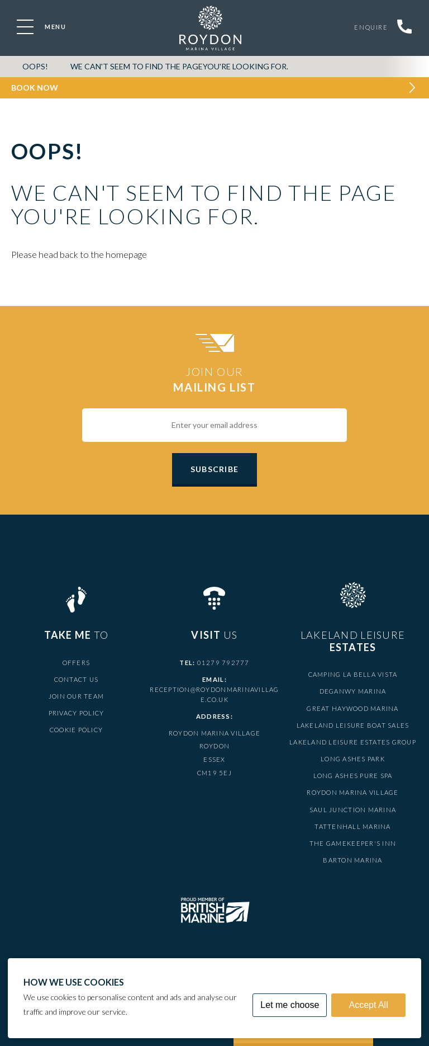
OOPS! (35, 66)
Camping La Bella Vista (353, 674)
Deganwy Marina (353, 691)
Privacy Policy (76, 713)
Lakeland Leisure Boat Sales (353, 725)
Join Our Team (76, 696)
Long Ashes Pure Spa (353, 775)
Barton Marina (352, 860)
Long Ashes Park (353, 758)
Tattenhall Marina (352, 826)
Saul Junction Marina (352, 809)
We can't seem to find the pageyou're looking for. (179, 66)
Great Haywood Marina (352, 708)
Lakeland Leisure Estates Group (352, 742)
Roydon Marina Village (352, 792)
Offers (76, 662)
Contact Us (76, 679)
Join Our (214, 380)
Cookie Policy (76, 729)
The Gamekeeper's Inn (352, 843)
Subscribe (214, 469)
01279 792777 (223, 662)
